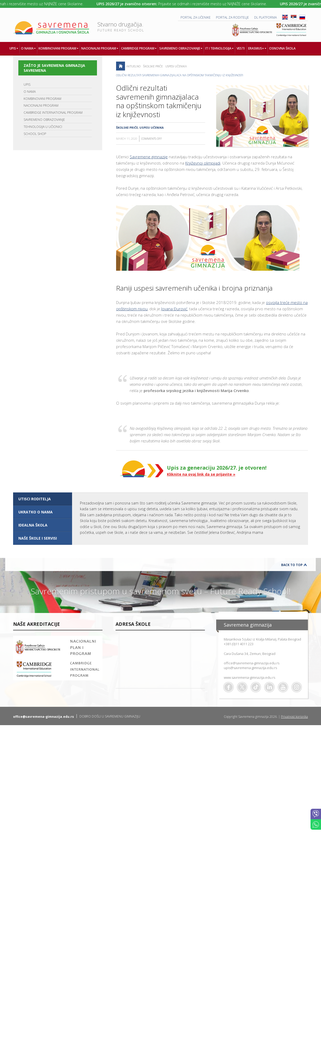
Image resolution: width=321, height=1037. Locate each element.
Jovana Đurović (174, 308)
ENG (285, 17)
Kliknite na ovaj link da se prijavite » (201, 474)
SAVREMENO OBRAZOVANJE (44, 119)
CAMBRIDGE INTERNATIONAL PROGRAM (53, 112)
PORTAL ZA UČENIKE (196, 17)
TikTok (255, 687)
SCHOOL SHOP (35, 134)
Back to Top (292, 565)
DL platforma (265, 17)
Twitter (242, 687)
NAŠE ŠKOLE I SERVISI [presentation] (37, 538)
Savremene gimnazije (149, 156)
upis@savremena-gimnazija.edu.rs (250, 667)
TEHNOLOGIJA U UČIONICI (43, 126)
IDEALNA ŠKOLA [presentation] (32, 525)
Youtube (283, 687)
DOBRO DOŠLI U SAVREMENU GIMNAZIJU (109, 716)
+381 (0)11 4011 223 (238, 644)
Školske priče (153, 66)
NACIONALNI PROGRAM (41, 105)
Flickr (296, 687)
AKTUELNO (133, 66)
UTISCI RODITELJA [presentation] (34, 498)
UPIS (27, 84)
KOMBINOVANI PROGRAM (42, 98)
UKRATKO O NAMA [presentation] (35, 511)
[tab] (42, 499)
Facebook (228, 687)
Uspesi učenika (176, 66)
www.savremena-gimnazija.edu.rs (249, 677)
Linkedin (269, 687)
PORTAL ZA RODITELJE (232, 17)
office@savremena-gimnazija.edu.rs (251, 663)
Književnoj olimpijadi (202, 163)
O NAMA (30, 91)
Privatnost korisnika (294, 716)
